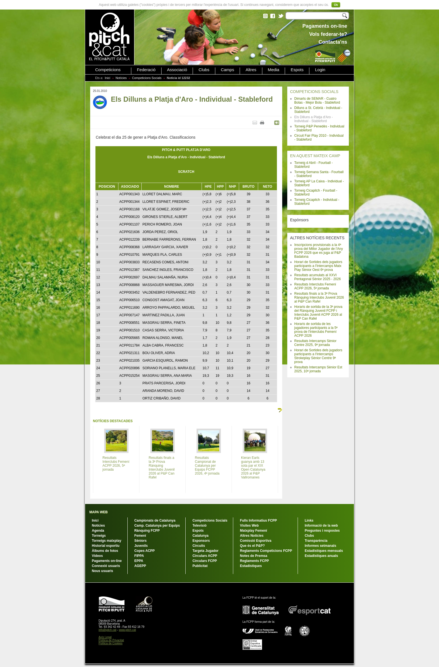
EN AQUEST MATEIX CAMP (315, 156)
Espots (297, 70)
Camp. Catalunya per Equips (157, 525)
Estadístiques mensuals (324, 551)
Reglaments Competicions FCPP (266, 551)
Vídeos (97, 556)
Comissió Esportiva (255, 541)
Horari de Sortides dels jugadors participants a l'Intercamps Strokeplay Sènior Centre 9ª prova (318, 356)
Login (320, 70)
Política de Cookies (111, 643)
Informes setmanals (320, 546)
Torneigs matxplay (106, 541)
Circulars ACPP (204, 556)
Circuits (198, 546)
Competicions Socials (147, 78)
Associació (177, 70)
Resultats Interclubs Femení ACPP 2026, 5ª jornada (315, 286)
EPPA (138, 561)
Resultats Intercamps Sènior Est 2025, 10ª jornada (318, 369)
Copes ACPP (144, 551)
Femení (140, 536)
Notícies (121, 78)
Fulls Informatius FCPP (258, 520)
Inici (107, 78)
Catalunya (200, 536)
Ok (336, 4)
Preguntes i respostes (322, 531)
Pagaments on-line (107, 561)
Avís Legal (105, 637)
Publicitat (199, 566)
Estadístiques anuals (321, 556)
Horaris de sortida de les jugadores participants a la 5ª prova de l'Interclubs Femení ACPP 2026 (316, 330)
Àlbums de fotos (105, 551)
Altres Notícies (251, 536)
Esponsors (201, 541)
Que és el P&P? (252, 546)
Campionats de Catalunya (155, 520)
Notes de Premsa (253, 556)
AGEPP (140, 566)
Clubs (204, 70)
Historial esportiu (106, 546)
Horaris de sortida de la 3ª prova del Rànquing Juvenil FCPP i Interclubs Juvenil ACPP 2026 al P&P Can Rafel (318, 312)
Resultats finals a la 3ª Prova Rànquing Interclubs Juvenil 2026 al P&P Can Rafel (319, 297)
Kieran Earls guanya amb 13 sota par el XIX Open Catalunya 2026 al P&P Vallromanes (253, 467)
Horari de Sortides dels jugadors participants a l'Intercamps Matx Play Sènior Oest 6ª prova (318, 266)
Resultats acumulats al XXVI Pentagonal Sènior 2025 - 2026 (317, 277)
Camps (227, 70)
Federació (146, 70)
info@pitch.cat (107, 629)
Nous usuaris (102, 571)
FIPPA (139, 556)
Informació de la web (321, 525)
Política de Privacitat (111, 640)
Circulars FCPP (204, 561)
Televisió (199, 525)
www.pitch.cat (127, 629)
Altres (251, 70)
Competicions (108, 70)
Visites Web (249, 525)
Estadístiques (251, 566)
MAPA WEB (98, 512)
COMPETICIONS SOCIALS (314, 91)
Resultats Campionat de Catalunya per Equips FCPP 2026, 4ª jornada (207, 465)
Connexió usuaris (106, 566)
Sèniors (140, 541)
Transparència (316, 541)
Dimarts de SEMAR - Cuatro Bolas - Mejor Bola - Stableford (317, 100)
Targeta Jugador (205, 551)
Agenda (98, 531)
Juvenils (141, 546)
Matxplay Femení (253, 531)
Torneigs (99, 536)
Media (273, 70)
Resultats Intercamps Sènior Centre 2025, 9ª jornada (315, 343)
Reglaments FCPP (254, 561)
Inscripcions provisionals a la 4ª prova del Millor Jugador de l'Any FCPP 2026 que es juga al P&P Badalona (318, 251)
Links (309, 520)
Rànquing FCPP (147, 531)
